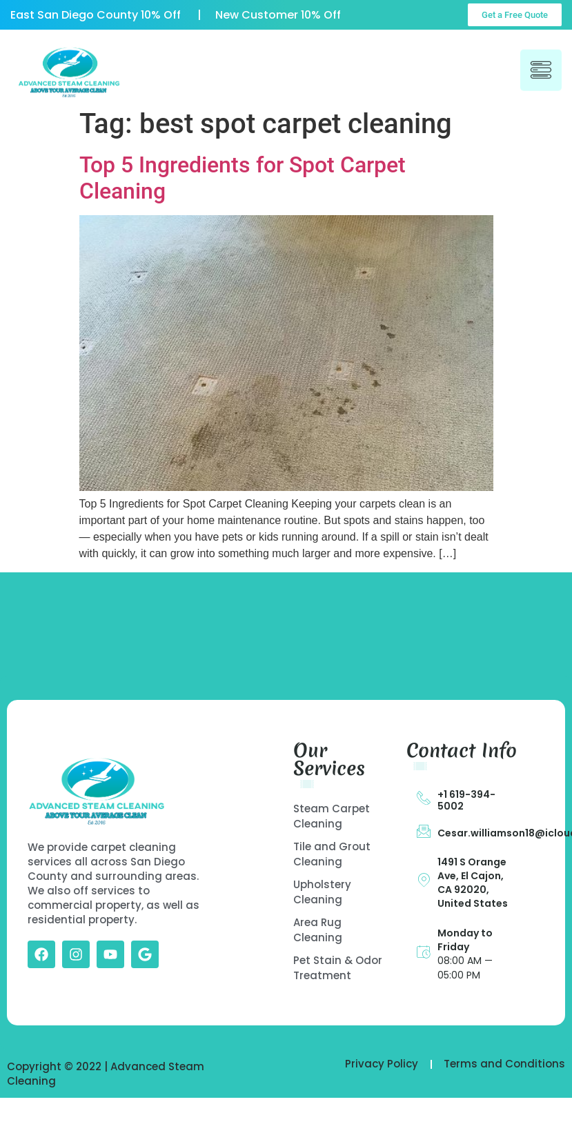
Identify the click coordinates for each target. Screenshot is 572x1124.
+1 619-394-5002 (466, 800)
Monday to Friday (465, 940)
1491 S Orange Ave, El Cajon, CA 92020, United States (472, 882)
